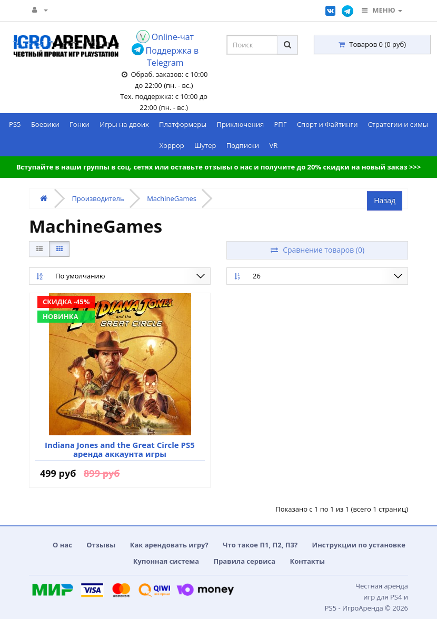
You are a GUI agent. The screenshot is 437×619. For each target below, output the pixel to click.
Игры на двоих (124, 124)
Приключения (240, 124)
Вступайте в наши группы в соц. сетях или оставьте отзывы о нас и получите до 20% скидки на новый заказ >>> (218, 167)
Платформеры (182, 124)
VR (274, 145)
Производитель (98, 198)
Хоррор (172, 145)
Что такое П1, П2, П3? (260, 545)
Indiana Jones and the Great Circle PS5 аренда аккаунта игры (120, 449)
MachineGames (171, 198)
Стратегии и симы (398, 124)
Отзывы (100, 545)
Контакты (307, 561)
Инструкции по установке (359, 545)
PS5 (15, 124)
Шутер (205, 145)
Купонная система (166, 561)
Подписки (242, 145)
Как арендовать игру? (169, 545)
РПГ (280, 124)
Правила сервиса (244, 561)
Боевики (45, 124)
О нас (62, 545)
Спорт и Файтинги (327, 124)
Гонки (79, 124)
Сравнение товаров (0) (317, 250)
